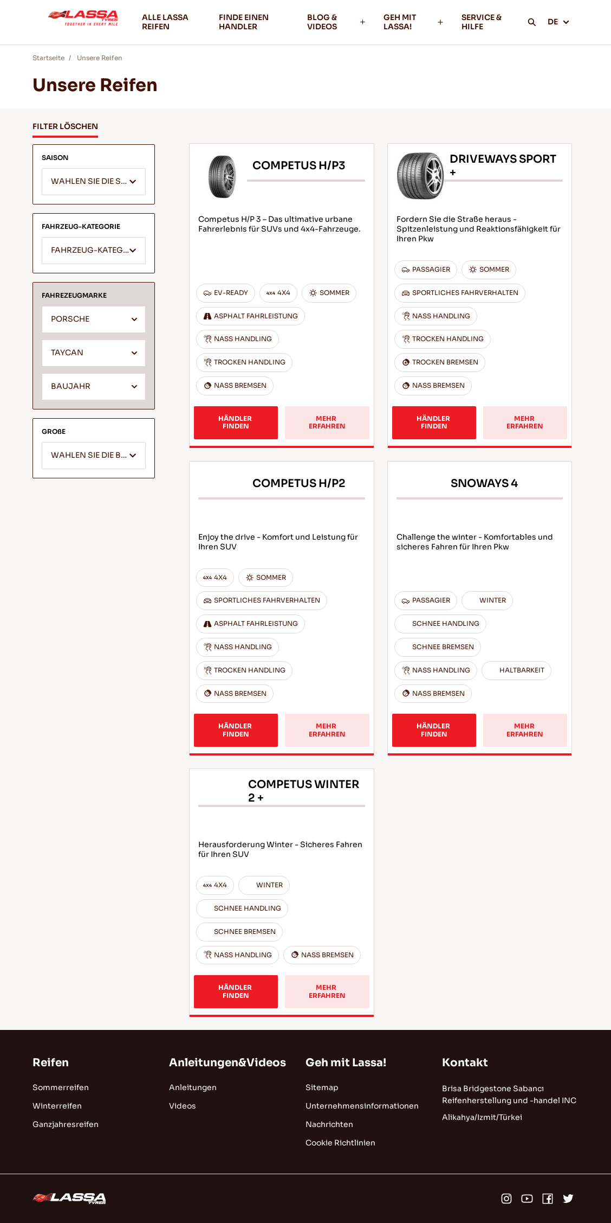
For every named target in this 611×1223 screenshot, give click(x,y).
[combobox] (94, 181)
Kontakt (465, 1063)
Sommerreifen (60, 1087)
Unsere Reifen (99, 58)
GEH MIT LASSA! (414, 21)
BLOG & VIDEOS (336, 21)
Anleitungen (193, 1087)
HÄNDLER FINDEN (235, 422)
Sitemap (322, 1087)
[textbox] (93, 182)
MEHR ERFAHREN (327, 422)
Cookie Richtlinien (340, 1143)
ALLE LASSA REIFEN (165, 21)
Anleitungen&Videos (227, 1063)
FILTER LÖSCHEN (65, 126)
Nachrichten (329, 1124)
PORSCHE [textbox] (70, 319)
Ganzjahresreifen (65, 1124)
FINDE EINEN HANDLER (244, 21)
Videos (182, 1106)
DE (559, 22)
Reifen (50, 1063)
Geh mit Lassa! (346, 1063)
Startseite (48, 58)
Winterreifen (57, 1106)
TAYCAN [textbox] (67, 352)
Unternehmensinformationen (362, 1106)
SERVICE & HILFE (481, 21)
